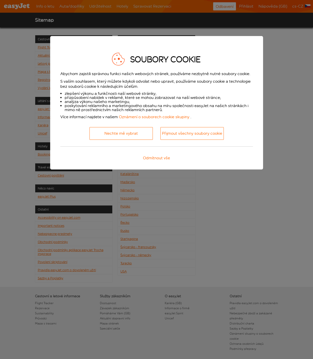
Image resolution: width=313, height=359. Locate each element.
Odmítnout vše (156, 158)
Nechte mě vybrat (121, 133)
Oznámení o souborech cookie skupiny (154, 116)
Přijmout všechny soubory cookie (192, 133)
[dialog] (156, 102)
